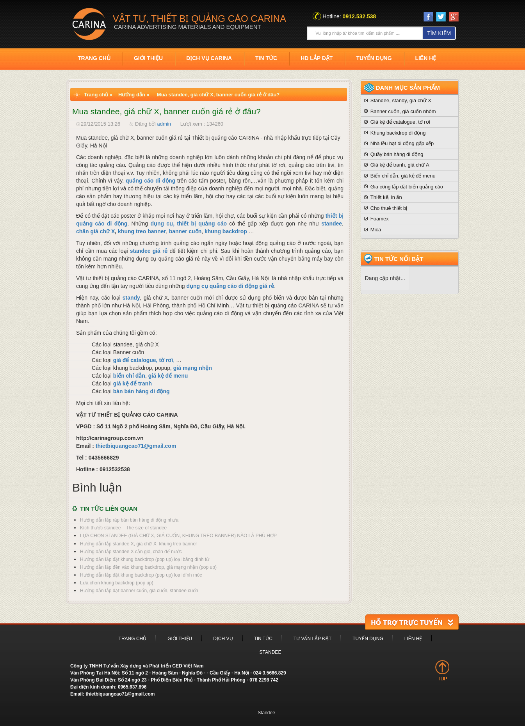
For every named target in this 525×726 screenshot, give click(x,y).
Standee (270, 652)
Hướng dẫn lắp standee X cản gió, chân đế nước (131, 551)
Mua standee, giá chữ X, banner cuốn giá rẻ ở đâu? (218, 95)
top (442, 670)
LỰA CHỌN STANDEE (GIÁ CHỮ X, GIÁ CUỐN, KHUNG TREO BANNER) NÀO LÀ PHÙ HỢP (178, 535)
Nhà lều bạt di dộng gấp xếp (402, 143)
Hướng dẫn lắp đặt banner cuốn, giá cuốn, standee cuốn (139, 590)
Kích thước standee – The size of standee (123, 528)
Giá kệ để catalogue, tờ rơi (400, 122)
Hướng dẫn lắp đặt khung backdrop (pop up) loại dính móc (141, 575)
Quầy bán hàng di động (397, 154)
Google (454, 18)
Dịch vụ (223, 638)
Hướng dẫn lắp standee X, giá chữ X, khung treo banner (138, 544)
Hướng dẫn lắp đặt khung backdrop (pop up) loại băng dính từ (144, 559)
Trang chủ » (98, 95)
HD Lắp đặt (317, 58)
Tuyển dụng (374, 58)
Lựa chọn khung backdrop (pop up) (116, 583)
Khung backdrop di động (398, 133)
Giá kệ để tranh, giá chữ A (399, 165)
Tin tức (266, 58)
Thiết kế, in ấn (386, 197)
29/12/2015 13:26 (100, 124)
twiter (441, 16)
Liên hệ (425, 58)
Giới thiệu (148, 58)
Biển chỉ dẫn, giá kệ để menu (403, 176)
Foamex (379, 219)
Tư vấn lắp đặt (312, 638)
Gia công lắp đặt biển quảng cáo (406, 187)
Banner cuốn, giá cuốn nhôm (403, 111)
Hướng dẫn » (133, 95)
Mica (375, 230)
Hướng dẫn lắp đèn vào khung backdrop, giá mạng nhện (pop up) (148, 567)
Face (428, 16)
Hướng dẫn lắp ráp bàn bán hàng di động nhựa (129, 520)
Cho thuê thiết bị (389, 208)
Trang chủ (94, 58)
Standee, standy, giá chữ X (400, 100)
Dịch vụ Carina (209, 58)
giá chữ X (103, 231)
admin (164, 124)
